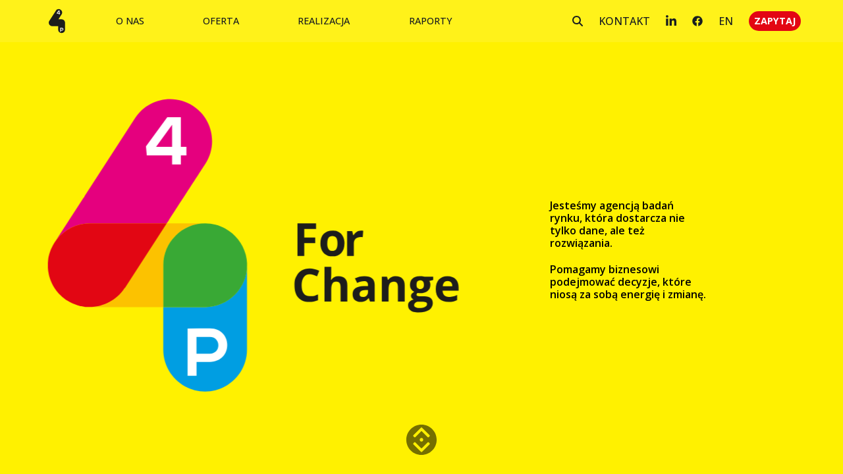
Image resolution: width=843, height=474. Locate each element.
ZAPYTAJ (775, 20)
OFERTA (221, 20)
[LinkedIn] (671, 21)
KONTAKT (624, 21)
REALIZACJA (324, 20)
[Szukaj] (577, 21)
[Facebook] (697, 21)
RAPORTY (430, 20)
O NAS (130, 20)
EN (726, 21)
